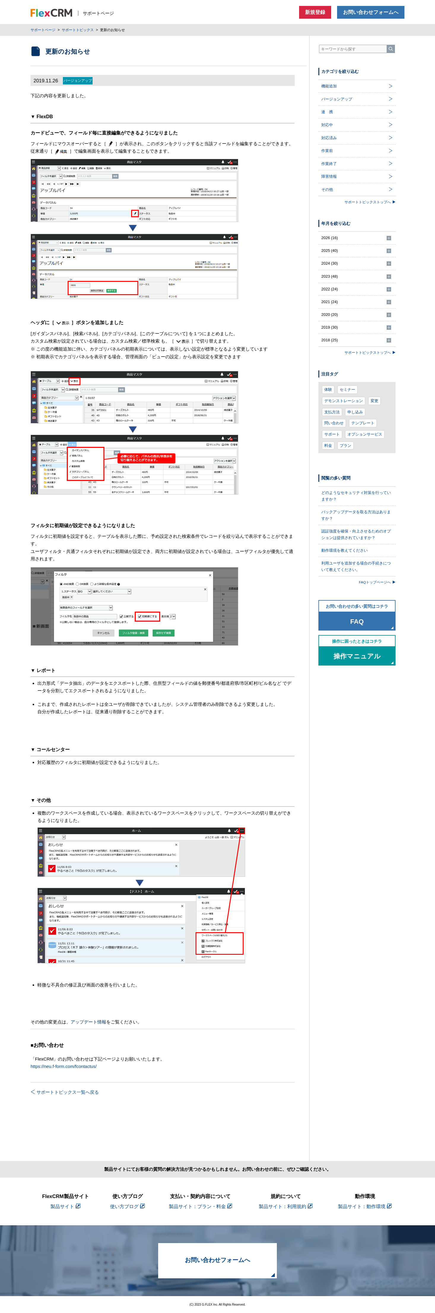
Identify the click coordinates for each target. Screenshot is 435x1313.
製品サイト (65, 1206)
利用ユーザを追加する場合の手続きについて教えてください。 (356, 566)
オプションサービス (364, 434)
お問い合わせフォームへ (371, 12)
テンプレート (362, 423)
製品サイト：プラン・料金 (200, 1206)
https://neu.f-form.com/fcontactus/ (64, 1066)
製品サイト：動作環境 (365, 1206)
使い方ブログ (127, 1206)
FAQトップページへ (377, 582)
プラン (345, 445)
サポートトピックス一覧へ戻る (65, 1092)
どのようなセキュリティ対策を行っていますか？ (356, 495)
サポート (332, 434)
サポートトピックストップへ (370, 202)
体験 (328, 389)
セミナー (347, 389)
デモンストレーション (343, 401)
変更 (374, 401)
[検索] (391, 49)
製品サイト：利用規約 (285, 1206)
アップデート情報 (88, 1021)
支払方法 (332, 412)
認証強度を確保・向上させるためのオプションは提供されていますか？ (356, 534)
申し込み (355, 412)
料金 (328, 445)
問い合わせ (334, 423)
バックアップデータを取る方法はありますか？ (356, 515)
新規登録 (315, 12)
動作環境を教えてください (344, 550)
